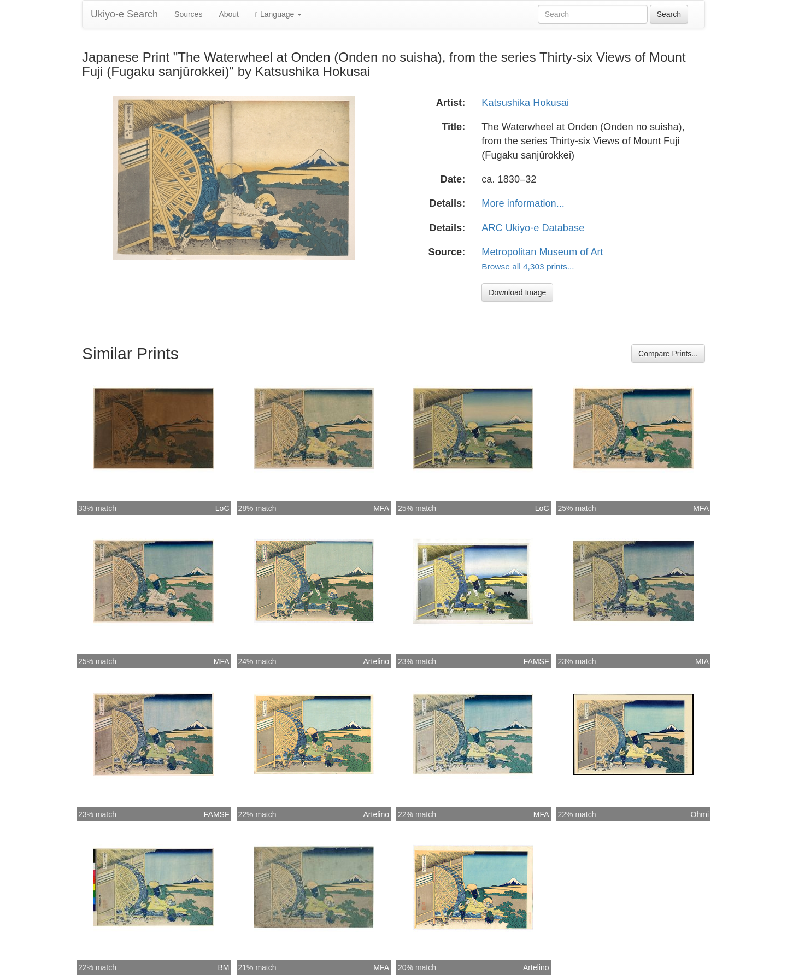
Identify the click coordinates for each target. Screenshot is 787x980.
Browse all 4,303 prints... (527, 266)
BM (224, 967)
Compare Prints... (668, 353)
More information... (523, 203)
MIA (702, 661)
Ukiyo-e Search (124, 14)
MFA (381, 508)
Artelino (376, 661)
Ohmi (700, 814)
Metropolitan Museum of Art (542, 252)
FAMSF (536, 661)
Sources (188, 14)
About (229, 14)
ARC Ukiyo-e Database (532, 227)
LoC (222, 508)
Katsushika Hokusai (525, 102)
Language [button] (278, 14)
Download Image (517, 292)
